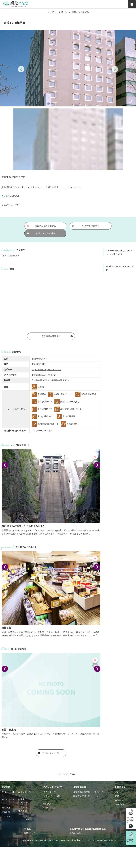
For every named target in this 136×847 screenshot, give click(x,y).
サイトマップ (49, 791)
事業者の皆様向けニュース (86, 796)
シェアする (7, 204)
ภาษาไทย (119, 804)
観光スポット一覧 (49, 753)
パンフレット (24, 819)
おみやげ (6, 807)
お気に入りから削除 (41, 233)
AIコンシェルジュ (24, 793)
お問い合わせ (49, 807)
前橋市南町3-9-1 (11, 196)
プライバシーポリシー (51, 798)
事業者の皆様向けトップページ (88, 791)
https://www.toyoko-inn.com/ (46, 369)
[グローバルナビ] (132, 4)
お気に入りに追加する (41, 226)
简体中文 (119, 800)
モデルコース (8, 799)
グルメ (5, 803)
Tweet (17, 204)
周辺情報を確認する (57, 336)
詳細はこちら (29, 833)
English (118, 791)
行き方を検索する (85, 226)
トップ (50, 12)
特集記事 (6, 812)
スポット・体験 (8, 793)
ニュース (22, 815)
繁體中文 (119, 796)
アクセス (22, 806)
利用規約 (47, 803)
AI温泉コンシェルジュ (23, 801)
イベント (6, 816)
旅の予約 (22, 811)
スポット (62, 12)
